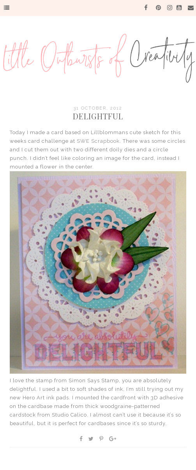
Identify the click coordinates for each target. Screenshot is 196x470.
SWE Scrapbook (98, 141)
